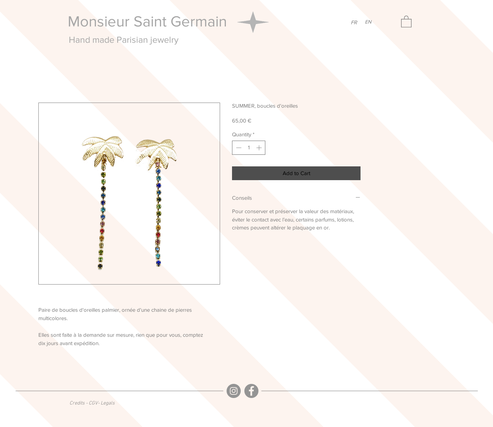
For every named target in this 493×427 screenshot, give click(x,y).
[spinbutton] (249, 147)
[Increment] (260, 147)
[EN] (368, 22)
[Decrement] (238, 147)
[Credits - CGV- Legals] (92, 403)
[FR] (354, 22)
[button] (406, 21)
